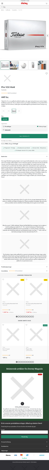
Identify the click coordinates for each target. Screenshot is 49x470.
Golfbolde (8, 10)
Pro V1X (20, 10)
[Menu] (2, 3)
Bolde (2, 10)
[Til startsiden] (24, 3)
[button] (18, 316)
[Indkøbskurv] (46, 3)
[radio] (3, 110)
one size (5, 119)
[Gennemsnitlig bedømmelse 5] (4, 93)
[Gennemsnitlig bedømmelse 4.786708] (29, 355)
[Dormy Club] (42, 3)
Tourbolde (14, 10)
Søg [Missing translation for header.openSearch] (3, 7)
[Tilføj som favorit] (47, 73)
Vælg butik (6, 130)
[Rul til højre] (47, 35)
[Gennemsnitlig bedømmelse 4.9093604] (5, 355)
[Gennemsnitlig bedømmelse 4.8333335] (29, 310)
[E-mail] (24, 432)
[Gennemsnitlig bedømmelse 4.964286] (5, 310)
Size (2, 116)
